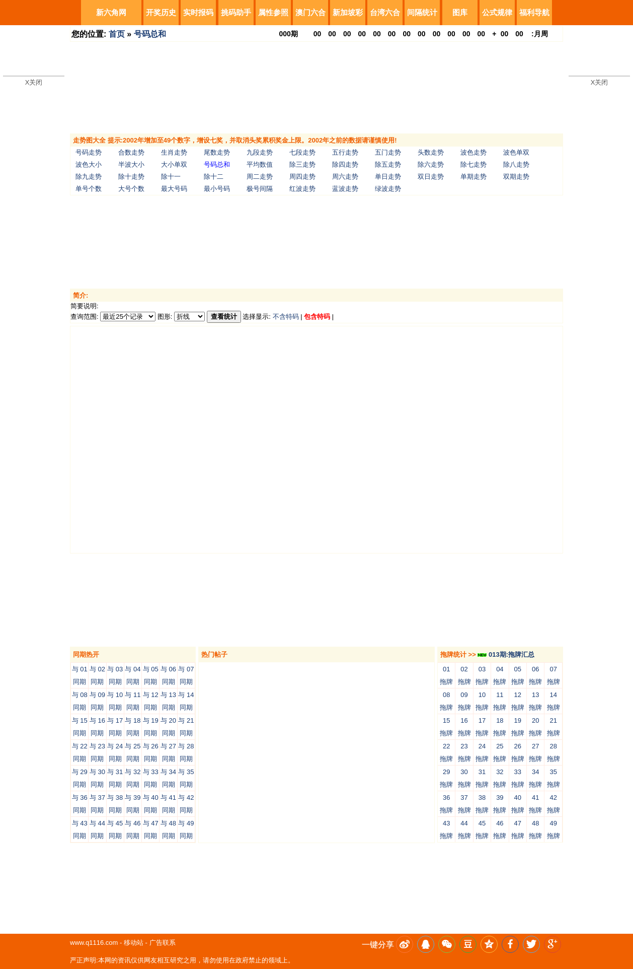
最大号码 (174, 188)
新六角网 (111, 12)
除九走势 (88, 176)
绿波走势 (388, 188)
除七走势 (473, 164)
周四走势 (302, 176)
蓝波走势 (345, 188)
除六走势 (431, 164)
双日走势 (431, 176)
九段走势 (260, 152)
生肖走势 (174, 152)
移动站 (133, 942)
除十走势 (131, 176)
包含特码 (317, 316)
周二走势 (260, 176)
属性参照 (273, 12)
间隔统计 (422, 12)
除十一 (171, 176)
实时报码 (198, 12)
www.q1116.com (94, 942)
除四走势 (345, 164)
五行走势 (345, 152)
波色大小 (88, 164)
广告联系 (162, 942)
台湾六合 (385, 12)
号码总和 (150, 34)
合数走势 (131, 152)
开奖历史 (161, 12)
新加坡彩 (348, 12)
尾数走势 (217, 152)
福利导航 (534, 12)
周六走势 (345, 176)
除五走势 (388, 164)
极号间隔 (260, 188)
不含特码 (286, 316)
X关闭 (34, 82)
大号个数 (131, 188)
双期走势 (516, 176)
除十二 (213, 176)
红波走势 (302, 188)
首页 (117, 34)
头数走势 (431, 152)
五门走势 (388, 152)
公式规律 (497, 12)
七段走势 (302, 152)
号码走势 (88, 152)
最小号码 (217, 188)
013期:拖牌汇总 (506, 654)
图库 (459, 12)
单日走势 (388, 176)
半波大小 (131, 164)
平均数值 (260, 164)
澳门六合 (310, 12)
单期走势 (473, 176)
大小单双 (174, 164)
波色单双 (516, 152)
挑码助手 (236, 12)
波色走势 (473, 152)
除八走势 (516, 164)
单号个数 (88, 188)
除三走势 (302, 164)
